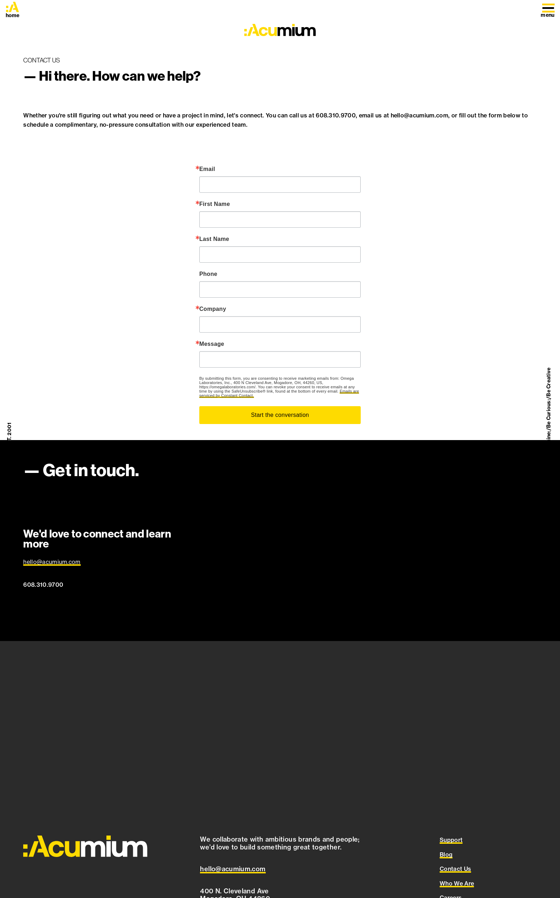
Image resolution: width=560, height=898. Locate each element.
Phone (208, 274)
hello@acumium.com (51, 561)
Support (451, 839)
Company (212, 309)
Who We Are (457, 883)
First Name (214, 204)
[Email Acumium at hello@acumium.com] (232, 869)
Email (207, 169)
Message (211, 344)
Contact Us (455, 868)
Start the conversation (280, 415)
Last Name (214, 239)
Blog (446, 854)
